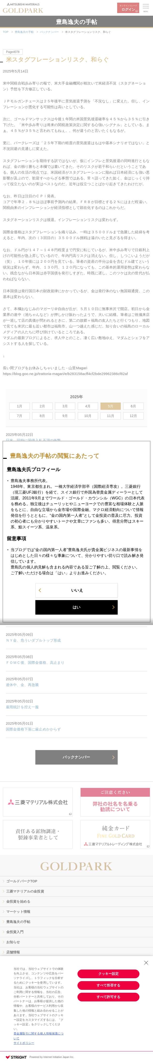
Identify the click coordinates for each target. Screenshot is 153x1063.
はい (76, 612)
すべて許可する (108, 997)
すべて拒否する (108, 985)
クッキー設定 (108, 974)
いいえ (77, 595)
